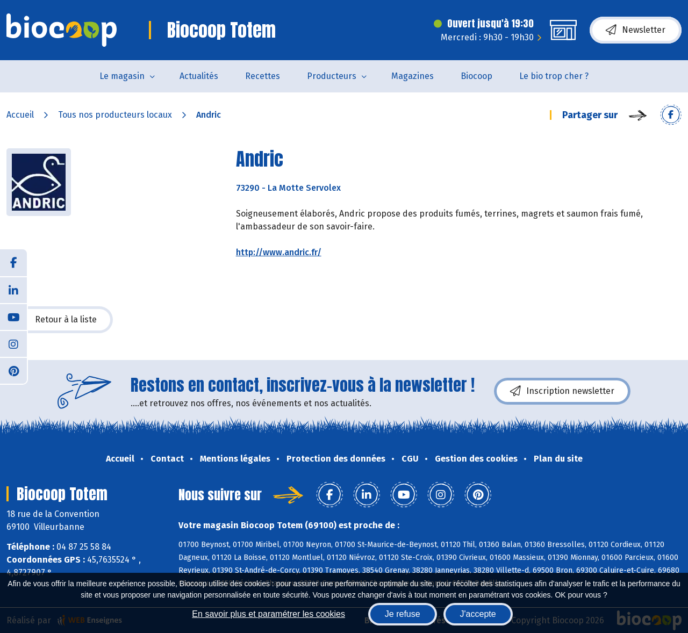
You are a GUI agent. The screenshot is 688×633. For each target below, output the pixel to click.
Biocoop (476, 76)
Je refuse (402, 613)
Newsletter (635, 30)
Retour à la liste (60, 319)
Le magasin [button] (122, 76)
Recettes (262, 76)
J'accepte (478, 613)
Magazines (412, 76)
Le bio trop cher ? (554, 76)
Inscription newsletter (562, 391)
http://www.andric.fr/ (278, 252)
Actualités (199, 76)
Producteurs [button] (331, 76)
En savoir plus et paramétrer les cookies (268, 613)
